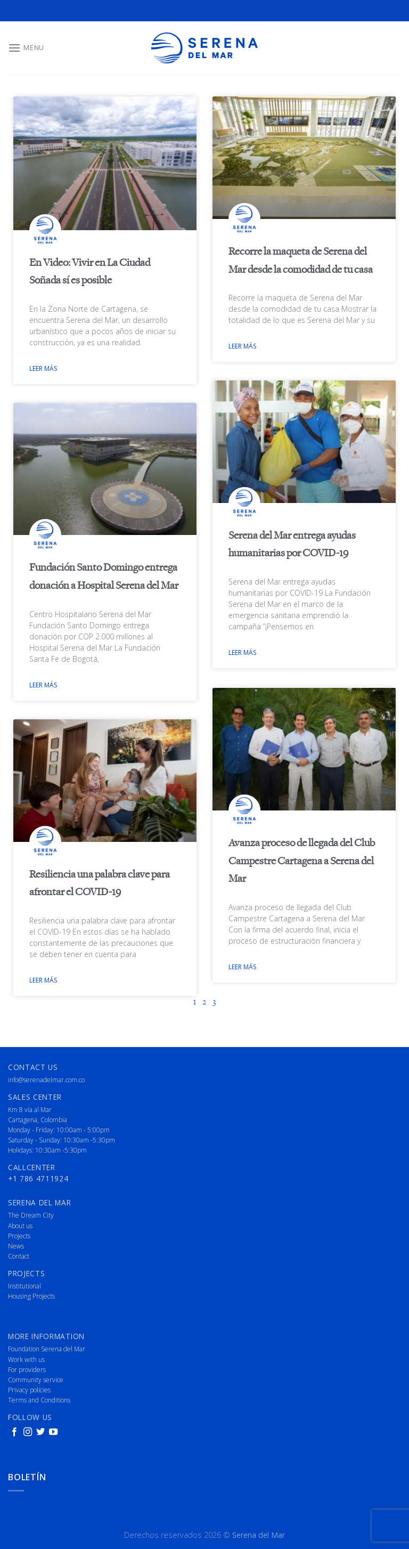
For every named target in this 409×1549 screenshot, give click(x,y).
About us (20, 1225)
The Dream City (31, 1215)
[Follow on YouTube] (53, 1432)
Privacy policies (29, 1389)
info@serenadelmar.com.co (46, 1079)
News (16, 1246)
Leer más (43, 368)
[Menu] (26, 48)
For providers (27, 1369)
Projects (19, 1235)
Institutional (24, 1286)
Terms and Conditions (39, 1400)
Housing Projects (31, 1296)
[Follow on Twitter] (40, 1432)
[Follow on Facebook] (14, 1432)
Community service (35, 1379)
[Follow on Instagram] (27, 1432)
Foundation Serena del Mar (46, 1348)
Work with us (26, 1359)
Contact (18, 1256)
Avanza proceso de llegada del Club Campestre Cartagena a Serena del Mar (301, 861)
